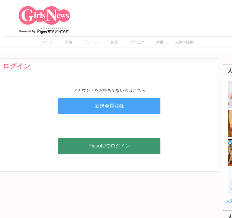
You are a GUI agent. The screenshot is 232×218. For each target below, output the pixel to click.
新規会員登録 (109, 105)
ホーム (47, 42)
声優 (159, 42)
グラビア (137, 42)
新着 (68, 42)
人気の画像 (184, 42)
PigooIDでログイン (109, 145)
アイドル (91, 42)
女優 (114, 42)
